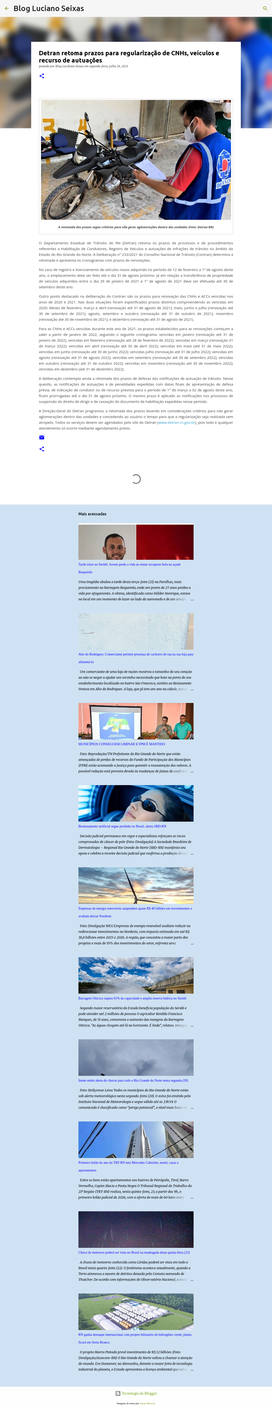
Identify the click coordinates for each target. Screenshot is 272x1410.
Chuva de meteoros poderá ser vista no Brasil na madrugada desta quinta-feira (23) (134, 1252)
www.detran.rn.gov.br (176, 422)
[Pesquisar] (91, 8)
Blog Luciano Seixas (48, 8)
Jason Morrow (147, 1403)
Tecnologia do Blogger (136, 1393)
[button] (42, 76)
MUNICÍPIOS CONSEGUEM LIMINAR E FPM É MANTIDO (121, 744)
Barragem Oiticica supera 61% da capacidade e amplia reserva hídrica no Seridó (132, 998)
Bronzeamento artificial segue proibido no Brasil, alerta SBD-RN (122, 826)
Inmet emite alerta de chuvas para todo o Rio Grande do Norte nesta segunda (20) (133, 1080)
